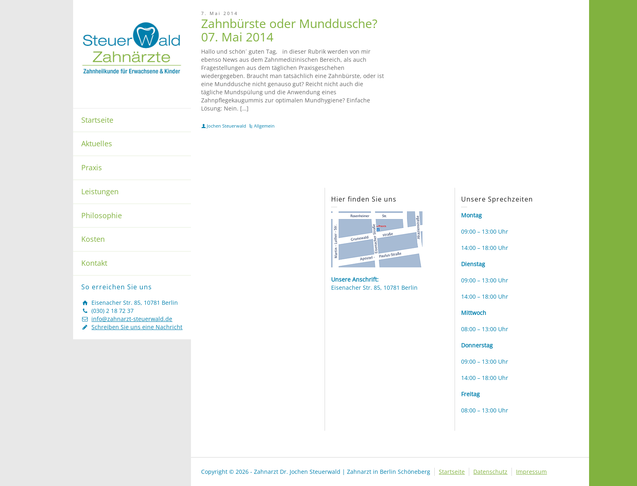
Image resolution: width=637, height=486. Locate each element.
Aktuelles (96, 143)
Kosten (93, 239)
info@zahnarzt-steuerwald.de (131, 319)
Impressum (531, 471)
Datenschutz (490, 471)
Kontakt (94, 263)
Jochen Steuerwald (226, 126)
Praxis (91, 167)
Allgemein (264, 126)
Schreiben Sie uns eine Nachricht (136, 327)
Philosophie (101, 215)
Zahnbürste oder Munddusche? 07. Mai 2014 (289, 30)
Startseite (97, 120)
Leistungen (100, 191)
